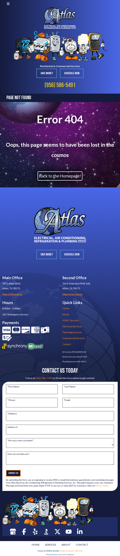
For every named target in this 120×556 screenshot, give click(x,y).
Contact (66, 344)
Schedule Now (71, 73)
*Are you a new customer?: (20, 440)
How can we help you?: (18, 454)
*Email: (67, 400)
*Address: (12, 413)
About (65, 314)
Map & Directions (12, 294)
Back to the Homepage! (60, 175)
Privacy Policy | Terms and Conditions (60, 554)
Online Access (52, 551)
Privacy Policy (102, 485)
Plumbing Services (72, 332)
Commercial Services (73, 338)
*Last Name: (70, 386)
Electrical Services (72, 326)
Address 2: (12, 427)
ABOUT (65, 544)
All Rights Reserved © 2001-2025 (70, 551)
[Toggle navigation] (8, 3)
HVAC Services (70, 320)
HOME (36, 544)
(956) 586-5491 (60, 85)
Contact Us (13, 473)
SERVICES (50, 544)
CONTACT (82, 544)
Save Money (47, 73)
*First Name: (13, 386)
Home (65, 308)
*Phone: (11, 400)
